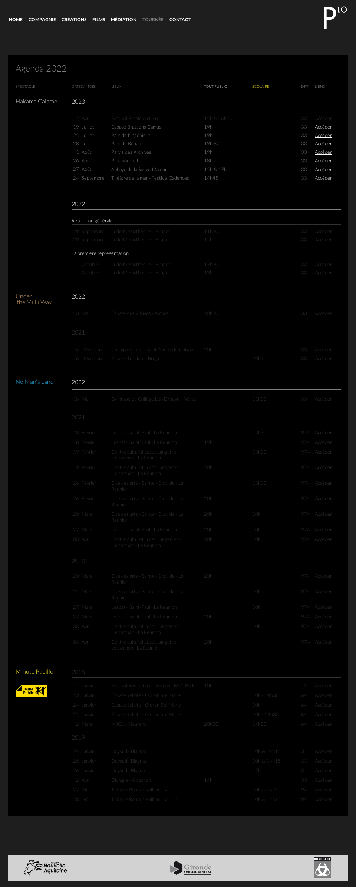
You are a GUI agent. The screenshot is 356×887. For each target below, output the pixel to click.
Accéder (323, 127)
